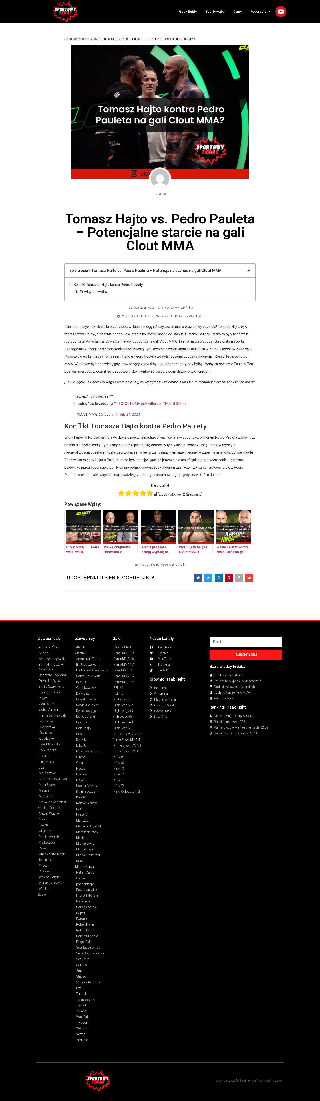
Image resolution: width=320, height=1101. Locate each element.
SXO (279, 1080)
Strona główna (74, 38)
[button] (198, 578)
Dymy (237, 12)
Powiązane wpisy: (94, 292)
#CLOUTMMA (129, 404)
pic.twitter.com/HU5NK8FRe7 (163, 404)
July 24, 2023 (129, 414)
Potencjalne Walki (174, 564)
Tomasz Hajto (164, 316)
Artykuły (91, 38)
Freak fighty (187, 12)
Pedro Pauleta (146, 316)
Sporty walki (215, 12)
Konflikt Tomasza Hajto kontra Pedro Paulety (108, 285)
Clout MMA (196, 316)
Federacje (260, 11)
